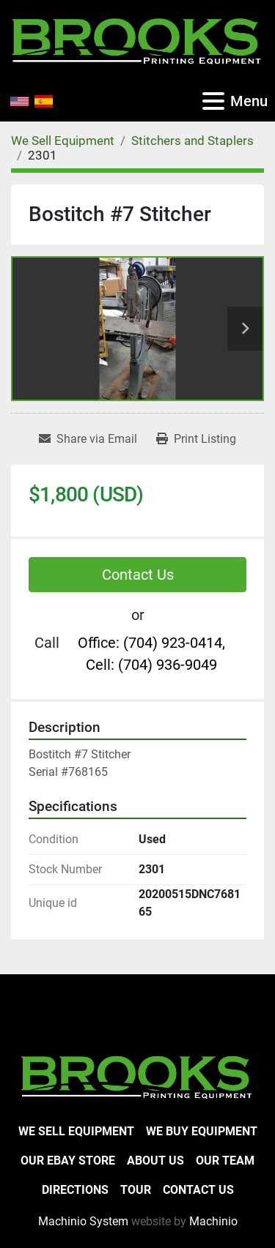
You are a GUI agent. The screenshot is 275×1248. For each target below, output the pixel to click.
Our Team (225, 1160)
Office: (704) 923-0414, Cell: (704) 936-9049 (151, 653)
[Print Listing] (196, 439)
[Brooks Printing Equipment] (137, 1076)
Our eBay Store (68, 1160)
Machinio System (83, 1221)
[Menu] (213, 101)
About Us (155, 1160)
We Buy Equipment (201, 1131)
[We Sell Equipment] (62, 140)
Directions (75, 1190)
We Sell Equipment (76, 1131)
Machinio (213, 1221)
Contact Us (138, 574)
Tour (135, 1190)
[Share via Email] (88, 439)
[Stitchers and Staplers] (192, 140)
